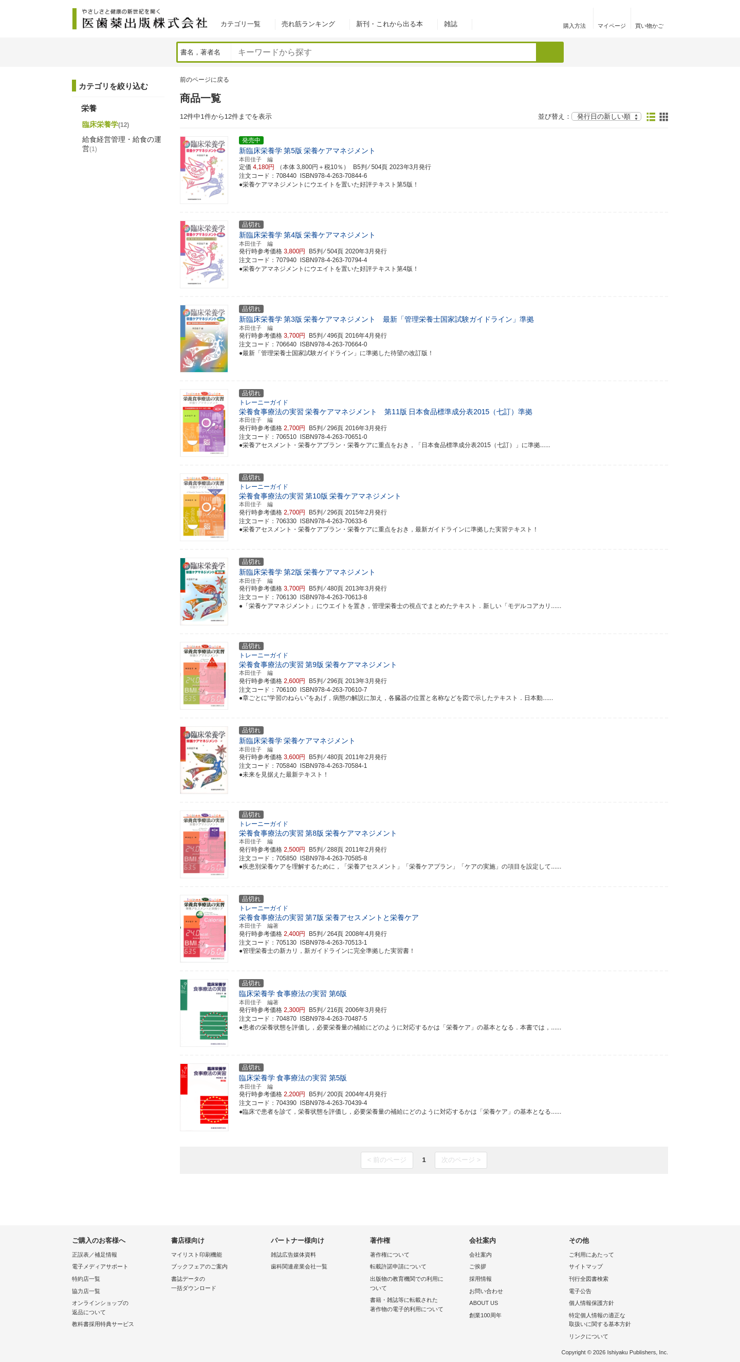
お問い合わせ (486, 1291)
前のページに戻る (204, 79)
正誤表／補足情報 (94, 1254)
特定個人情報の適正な (616, 1320)
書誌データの (218, 1284)
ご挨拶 (477, 1266)
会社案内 (480, 1254)
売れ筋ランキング (308, 24)
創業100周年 (485, 1315)
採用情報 (480, 1279)
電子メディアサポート (100, 1266)
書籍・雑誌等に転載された (417, 1305)
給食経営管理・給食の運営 (121, 144)
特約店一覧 (86, 1279)
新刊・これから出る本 (389, 24)
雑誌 (450, 24)
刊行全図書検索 (588, 1279)
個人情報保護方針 (591, 1303)
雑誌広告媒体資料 (293, 1254)
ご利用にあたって (591, 1254)
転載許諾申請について (398, 1266)
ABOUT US (483, 1303)
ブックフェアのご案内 (199, 1266)
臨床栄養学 (105, 124)
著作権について (390, 1254)
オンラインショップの (119, 1308)
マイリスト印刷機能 (196, 1254)
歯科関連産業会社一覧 (299, 1266)
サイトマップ (586, 1266)
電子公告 (580, 1291)
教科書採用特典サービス (103, 1324)
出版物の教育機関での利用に (417, 1284)
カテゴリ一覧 (240, 24)
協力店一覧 (86, 1291)
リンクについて (588, 1336)
